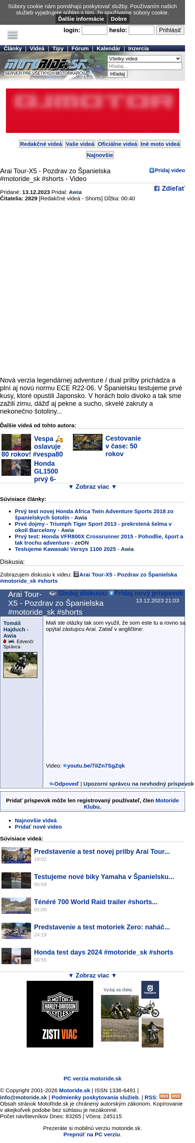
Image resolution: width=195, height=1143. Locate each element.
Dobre (119, 19)
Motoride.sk (74, 1090)
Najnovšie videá (36, 820)
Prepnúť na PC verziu (91, 1134)
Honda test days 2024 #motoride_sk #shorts (103, 952)
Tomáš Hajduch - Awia (15, 629)
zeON (82, 542)
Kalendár (108, 48)
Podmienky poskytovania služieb (94, 1097)
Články (13, 48)
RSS (150, 1097)
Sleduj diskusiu (78, 593)
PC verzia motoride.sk (93, 1078)
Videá (37, 48)
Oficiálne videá (117, 144)
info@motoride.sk (23, 1097)
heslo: (118, 30)
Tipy (58, 48)
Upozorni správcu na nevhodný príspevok (139, 784)
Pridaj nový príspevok (149, 593)
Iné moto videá (160, 144)
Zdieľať (172, 188)
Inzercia (138, 48)
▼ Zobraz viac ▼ (92, 486)
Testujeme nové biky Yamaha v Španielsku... (104, 876)
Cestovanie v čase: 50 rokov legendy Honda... (107, 450)
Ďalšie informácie (81, 19)
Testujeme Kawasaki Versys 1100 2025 (65, 549)
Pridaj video (170, 170)
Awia (75, 192)
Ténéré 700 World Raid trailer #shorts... (96, 902)
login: (72, 30)
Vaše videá (80, 144)
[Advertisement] (86, 1058)
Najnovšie (100, 155)
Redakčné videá (41, 144)
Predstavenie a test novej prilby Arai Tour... (102, 851)
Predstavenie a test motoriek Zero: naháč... (102, 927)
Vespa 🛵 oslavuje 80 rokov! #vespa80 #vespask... (32, 450)
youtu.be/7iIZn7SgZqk (96, 765)
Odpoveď (66, 784)
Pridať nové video (38, 826)
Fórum (80, 48)
